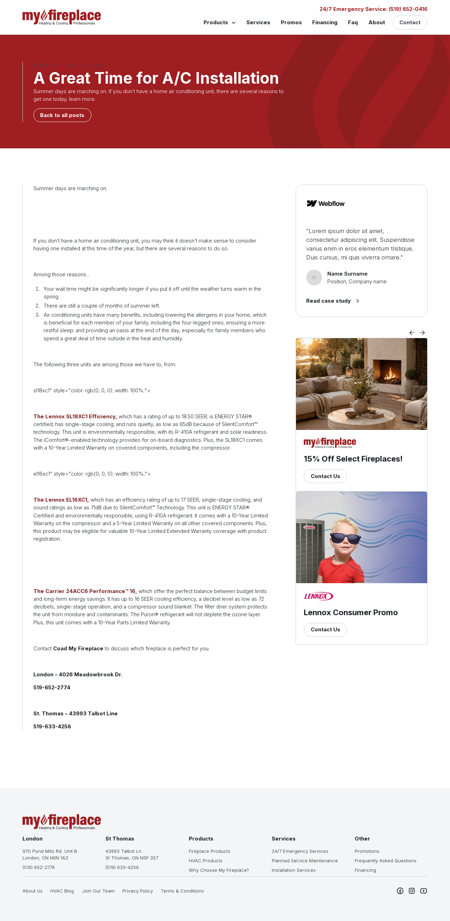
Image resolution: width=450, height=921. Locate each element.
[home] (61, 17)
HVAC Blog (62, 891)
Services (258, 22)
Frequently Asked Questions (386, 860)
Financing (325, 22)
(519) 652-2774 (38, 867)
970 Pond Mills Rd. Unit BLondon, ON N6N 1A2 (49, 854)
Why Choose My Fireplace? (219, 870)
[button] (219, 22)
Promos (291, 22)
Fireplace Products (209, 851)
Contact (409, 22)
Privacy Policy (137, 891)
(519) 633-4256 (122, 867)
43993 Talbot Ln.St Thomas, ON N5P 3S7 (131, 854)
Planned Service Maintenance (305, 860)
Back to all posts (62, 115)
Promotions (367, 851)
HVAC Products (206, 860)
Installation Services (294, 870)
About (376, 22)
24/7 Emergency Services (300, 851)
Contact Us (325, 476)
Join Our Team (98, 891)
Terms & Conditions (182, 891)
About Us (32, 891)
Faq (353, 22)
